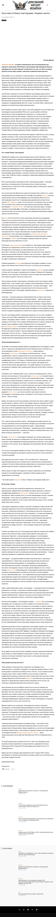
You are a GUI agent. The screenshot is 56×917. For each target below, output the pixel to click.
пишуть (45, 195)
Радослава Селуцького (25, 351)
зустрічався (14, 353)
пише (5, 218)
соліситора (41, 290)
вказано (18, 263)
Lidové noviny (12, 392)
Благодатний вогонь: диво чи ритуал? (30, 894)
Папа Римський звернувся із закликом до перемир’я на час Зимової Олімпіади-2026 (36, 819)
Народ (19, 851)
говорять (38, 601)
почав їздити (35, 376)
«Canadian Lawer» (17, 207)
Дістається (11, 570)
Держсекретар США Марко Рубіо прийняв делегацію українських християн (36, 832)
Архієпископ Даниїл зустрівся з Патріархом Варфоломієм (33, 791)
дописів (18, 480)
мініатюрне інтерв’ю (11, 326)
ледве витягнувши (16, 245)
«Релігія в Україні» (8, 64)
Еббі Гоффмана (12, 202)
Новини (4, 20)
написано (39, 270)
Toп (19, 892)
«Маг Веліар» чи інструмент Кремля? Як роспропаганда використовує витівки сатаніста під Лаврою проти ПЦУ (35, 881)
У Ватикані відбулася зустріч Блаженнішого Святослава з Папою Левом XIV (33, 805)
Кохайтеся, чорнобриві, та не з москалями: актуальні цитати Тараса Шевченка (35, 853)
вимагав (30, 678)
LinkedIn (14, 238)
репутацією (24, 493)
